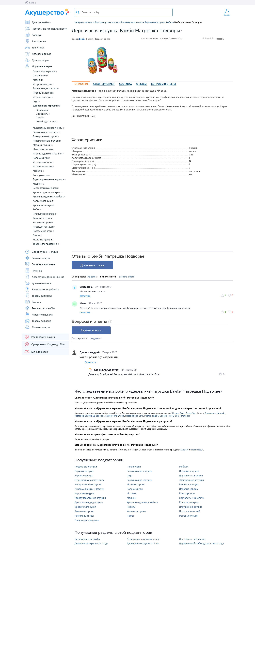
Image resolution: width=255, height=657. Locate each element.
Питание (33, 270)
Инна (83, 303)
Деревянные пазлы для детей (143, 539)
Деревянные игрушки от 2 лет (143, 543)
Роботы (38, 209)
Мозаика (38, 170)
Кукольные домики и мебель (49, 196)
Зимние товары (37, 258)
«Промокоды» (196, 449)
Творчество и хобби (40, 308)
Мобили (38, 79)
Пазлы (40, 117)
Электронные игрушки (46, 136)
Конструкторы (41, 175)
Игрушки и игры (38, 66)
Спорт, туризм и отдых (41, 251)
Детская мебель (38, 22)
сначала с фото (126, 276)
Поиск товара (78, 12)
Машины (38, 183)
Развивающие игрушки (46, 132)
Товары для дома (38, 320)
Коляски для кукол (43, 200)
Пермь (171, 416)
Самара (163, 416)
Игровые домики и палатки (48, 153)
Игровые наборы (43, 162)
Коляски (33, 35)
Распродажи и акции (40, 336)
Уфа (177, 416)
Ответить (85, 296)
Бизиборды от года (46, 121)
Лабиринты (43, 113)
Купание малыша (38, 283)
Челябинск (185, 416)
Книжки (33, 302)
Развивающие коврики (46, 88)
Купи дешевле (36, 351)
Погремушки (40, 75)
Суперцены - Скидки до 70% (44, 344)
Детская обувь (37, 60)
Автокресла (35, 41)
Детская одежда (38, 53)
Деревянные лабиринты (192, 539)
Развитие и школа (39, 314)
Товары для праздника (46, 243)
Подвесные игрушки (45, 71)
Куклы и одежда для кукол (48, 192)
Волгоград (90, 416)
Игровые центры (43, 97)
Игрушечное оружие (45, 213)
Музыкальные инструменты (48, 127)
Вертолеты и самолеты (46, 188)
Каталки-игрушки (43, 222)
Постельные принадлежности (46, 28)
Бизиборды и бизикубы (87, 539)
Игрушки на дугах (43, 84)
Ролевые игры (41, 157)
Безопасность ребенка (42, 289)
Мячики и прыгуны (43, 149)
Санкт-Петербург (188, 413)
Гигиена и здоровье (40, 264)
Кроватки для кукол (44, 205)
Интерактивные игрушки (47, 140)
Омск (121, 416)
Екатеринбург (111, 416)
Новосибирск (131, 416)
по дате (92, 276)
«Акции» (184, 449)
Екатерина (86, 286)
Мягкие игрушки (43, 145)
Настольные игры (43, 231)
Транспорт (34, 47)
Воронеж (100, 416)
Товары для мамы (38, 295)
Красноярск (210, 413)
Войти (227, 12)
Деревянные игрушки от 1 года (91, 543)
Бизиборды (42, 110)
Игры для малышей (44, 226)
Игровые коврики (43, 92)
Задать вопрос (91, 330)
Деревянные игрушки (46, 105)
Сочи (141, 416)
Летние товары (37, 327)
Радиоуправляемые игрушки (49, 179)
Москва (175, 413)
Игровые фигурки (43, 166)
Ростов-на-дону (151, 416)
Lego (36, 101)
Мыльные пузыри (43, 239)
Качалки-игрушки (43, 218)
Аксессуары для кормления (44, 276)
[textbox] (123, 12)
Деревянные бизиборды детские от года (201, 543)
